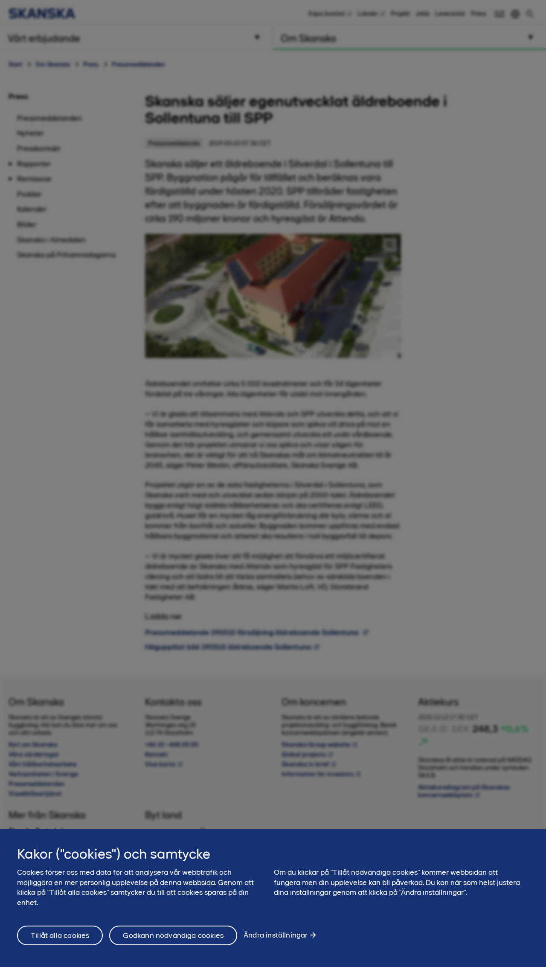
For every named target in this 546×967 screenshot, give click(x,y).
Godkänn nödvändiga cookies (173, 939)
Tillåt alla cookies (60, 939)
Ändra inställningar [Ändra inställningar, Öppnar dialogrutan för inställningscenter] (276, 939)
